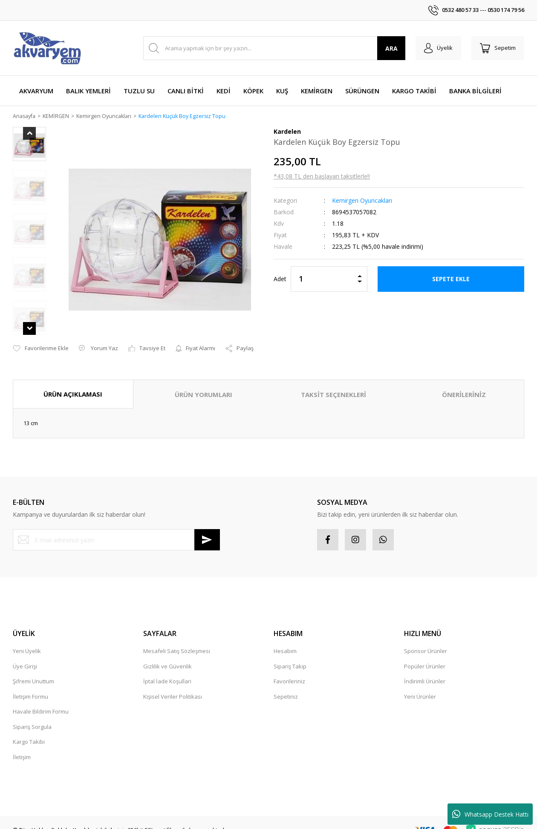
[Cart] (497, 48)
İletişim (22, 747)
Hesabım (285, 641)
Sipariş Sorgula (32, 717)
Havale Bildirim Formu (41, 701)
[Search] (274, 48)
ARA (391, 48)
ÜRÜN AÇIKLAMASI (72, 384)
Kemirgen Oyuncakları (362, 201)
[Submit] (207, 530)
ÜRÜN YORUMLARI (203, 384)
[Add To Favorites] (41, 338)
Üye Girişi (25, 656)
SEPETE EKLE (451, 279)
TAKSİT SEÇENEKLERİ (333, 384)
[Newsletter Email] (116, 530)
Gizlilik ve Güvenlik (167, 656)
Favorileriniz (289, 671)
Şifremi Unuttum (33, 671)
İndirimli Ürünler (424, 671)
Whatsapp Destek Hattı (490, 814)
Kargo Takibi (29, 732)
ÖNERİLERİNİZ (464, 384)
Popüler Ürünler (424, 656)
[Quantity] (329, 279)
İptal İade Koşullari (167, 671)
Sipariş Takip (290, 656)
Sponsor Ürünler (425, 641)
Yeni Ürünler (420, 687)
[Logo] (47, 48)
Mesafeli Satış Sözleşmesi (176, 641)
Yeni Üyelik (27, 641)
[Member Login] (438, 48)
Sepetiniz (286, 687)
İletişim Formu (30, 687)
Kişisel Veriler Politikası (172, 687)
